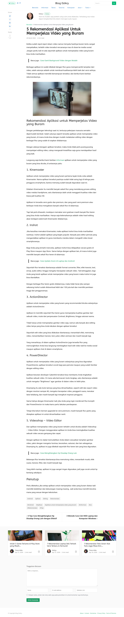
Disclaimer (93, 613)
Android (30, 499)
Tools (87, 8)
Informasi (44, 8)
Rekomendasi (54, 499)
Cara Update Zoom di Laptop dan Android (57, 261)
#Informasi (82, 505)
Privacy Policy (101, 613)
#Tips (42, 508)
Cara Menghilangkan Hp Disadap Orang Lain (58, 453)
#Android (30, 505)
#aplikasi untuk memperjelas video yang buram (60, 505)
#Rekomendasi (32, 508)
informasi (60, 160)
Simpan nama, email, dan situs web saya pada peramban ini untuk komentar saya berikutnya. (58, 595)
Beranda (35, 8)
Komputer (71, 8)
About (81, 613)
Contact (87, 613)
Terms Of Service (111, 613)
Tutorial (61, 8)
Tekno (53, 8)
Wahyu (44, 14)
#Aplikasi (39, 505)
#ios (90, 505)
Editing (45, 499)
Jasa (79, 8)
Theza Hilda (19, 550)
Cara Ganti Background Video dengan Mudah (58, 60)
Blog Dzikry (62, 3)
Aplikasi (37, 499)
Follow (12, 3)
